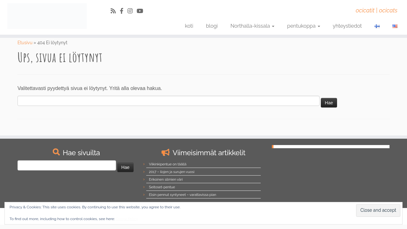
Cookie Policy (127, 219)
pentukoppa (303, 26)
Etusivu (24, 42)
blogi (212, 26)
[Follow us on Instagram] (132, 11)
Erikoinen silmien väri (166, 179)
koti (189, 26)
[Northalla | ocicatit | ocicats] (47, 16)
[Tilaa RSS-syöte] (115, 11)
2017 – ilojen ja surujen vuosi (172, 172)
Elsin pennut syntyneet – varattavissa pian (182, 195)
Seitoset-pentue (162, 187)
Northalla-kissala (252, 26)
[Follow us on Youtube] (142, 11)
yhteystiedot (347, 26)
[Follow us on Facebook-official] (124, 11)
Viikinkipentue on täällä (168, 164)
